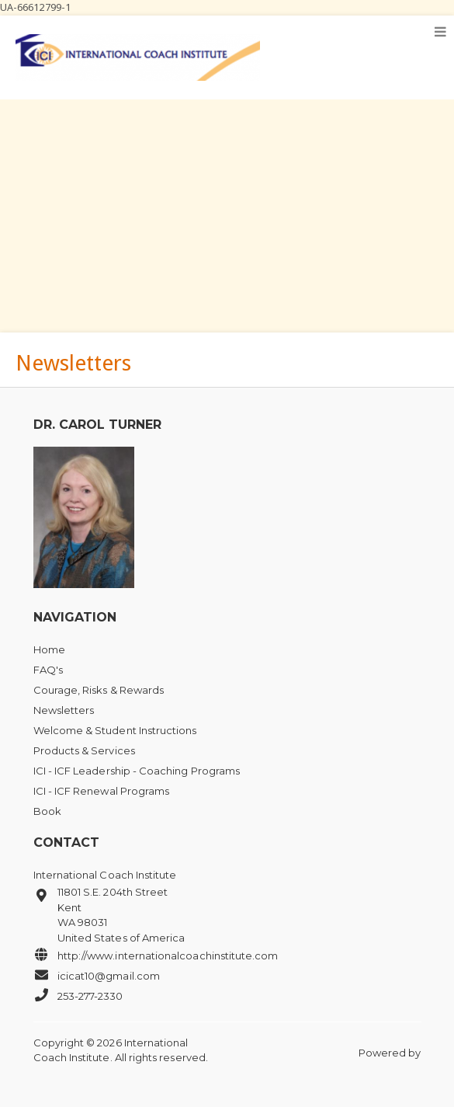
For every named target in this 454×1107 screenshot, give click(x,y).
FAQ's (48, 669)
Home (49, 649)
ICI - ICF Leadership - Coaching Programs (137, 770)
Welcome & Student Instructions (115, 730)
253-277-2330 (78, 995)
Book (47, 811)
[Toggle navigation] (440, 32)
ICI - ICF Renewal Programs (101, 791)
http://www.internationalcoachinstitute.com (156, 955)
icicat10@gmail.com (96, 975)
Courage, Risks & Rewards (99, 690)
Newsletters (64, 710)
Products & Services (84, 750)
